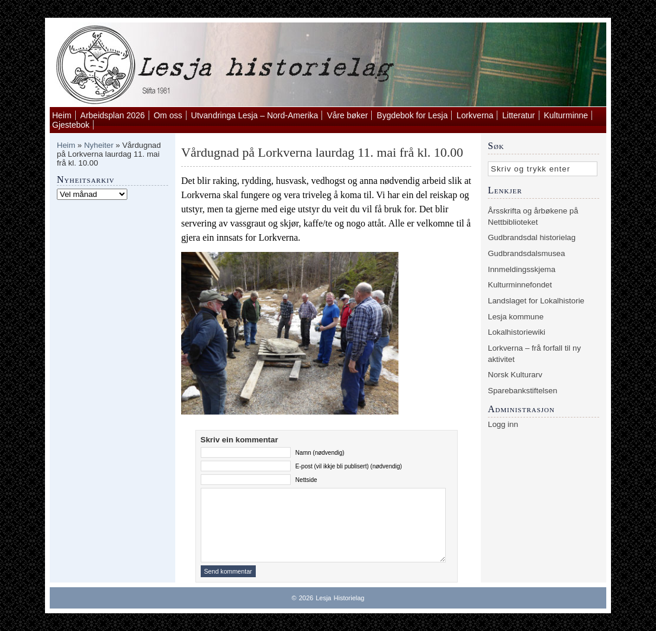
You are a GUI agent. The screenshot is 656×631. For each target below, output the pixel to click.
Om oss (167, 115)
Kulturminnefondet (520, 284)
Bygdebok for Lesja (412, 115)
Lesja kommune (516, 316)
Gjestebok (70, 125)
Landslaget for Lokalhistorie (536, 300)
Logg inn (503, 424)
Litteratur (518, 115)
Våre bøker (347, 115)
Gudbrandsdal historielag (531, 237)
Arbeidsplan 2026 (113, 115)
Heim (62, 115)
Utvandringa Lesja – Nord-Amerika (255, 115)
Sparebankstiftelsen (522, 390)
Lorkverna (474, 115)
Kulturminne (566, 115)
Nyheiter (99, 145)
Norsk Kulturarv (515, 374)
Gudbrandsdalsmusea (526, 253)
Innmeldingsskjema (521, 269)
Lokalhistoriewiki (516, 332)
